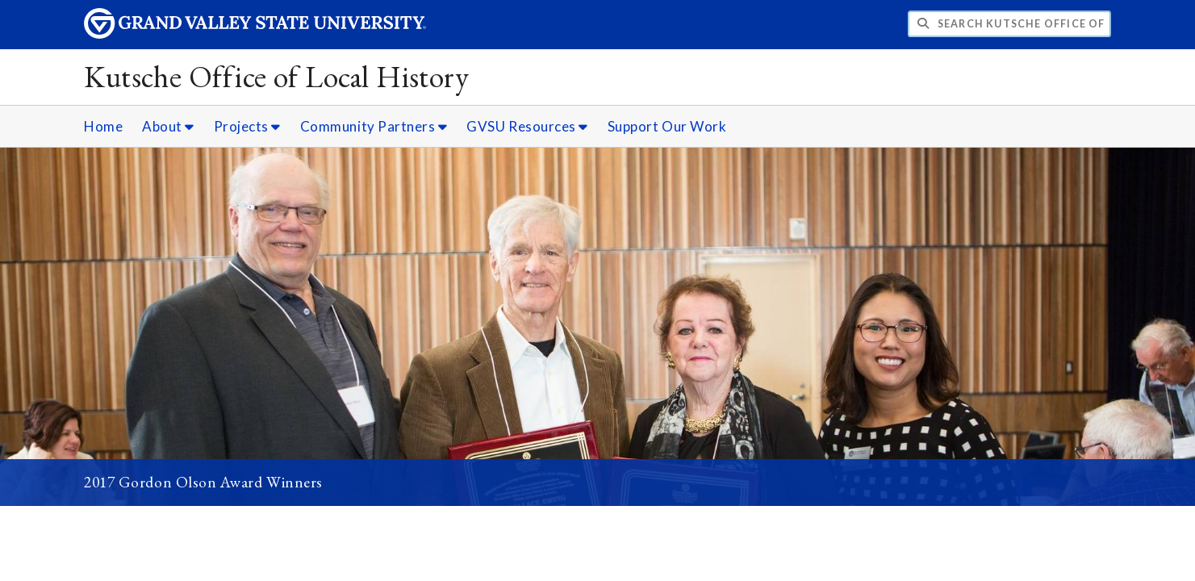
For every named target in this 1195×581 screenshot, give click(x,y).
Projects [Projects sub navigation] (247, 126)
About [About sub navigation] (168, 126)
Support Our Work (667, 126)
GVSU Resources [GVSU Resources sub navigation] (527, 126)
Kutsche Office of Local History (276, 76)
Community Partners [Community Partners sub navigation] (374, 126)
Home (103, 126)
